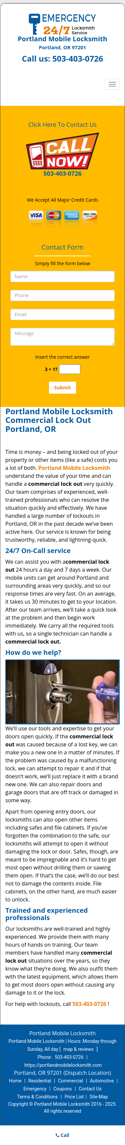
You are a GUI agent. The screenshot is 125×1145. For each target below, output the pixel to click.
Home (15, 1080)
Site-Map (99, 1096)
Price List (74, 1096)
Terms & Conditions (37, 1096)
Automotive (102, 1080)
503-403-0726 (77, 58)
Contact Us (90, 1088)
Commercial (70, 1080)
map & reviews (79, 1049)
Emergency (34, 1088)
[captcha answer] (69, 369)
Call (62, 1135)
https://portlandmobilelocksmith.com (63, 1065)
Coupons (62, 1088)
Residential (39, 1080)
